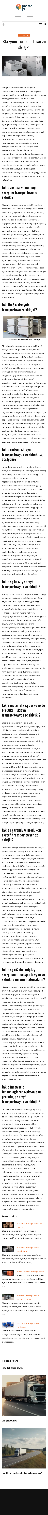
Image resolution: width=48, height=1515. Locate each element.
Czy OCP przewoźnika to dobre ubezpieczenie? (22, 1473)
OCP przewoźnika (9, 1420)
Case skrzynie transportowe (30, 1271)
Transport (24, 35)
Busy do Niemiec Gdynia (12, 1367)
